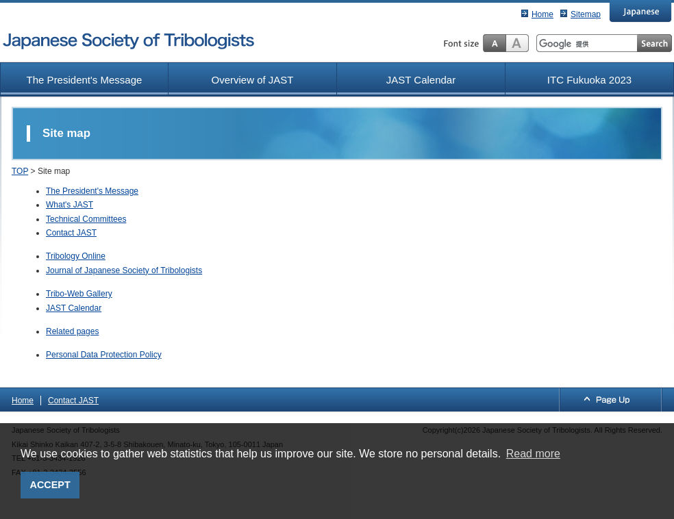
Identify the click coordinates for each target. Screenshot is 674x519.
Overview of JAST (252, 80)
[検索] (587, 44)
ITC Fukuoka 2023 (589, 80)
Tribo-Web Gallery (79, 294)
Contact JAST (71, 233)
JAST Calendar (420, 80)
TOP (20, 171)
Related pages (72, 331)
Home (542, 14)
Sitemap (586, 14)
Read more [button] (533, 453)
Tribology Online (75, 256)
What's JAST (69, 205)
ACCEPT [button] (50, 484)
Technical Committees (86, 219)
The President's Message (84, 80)
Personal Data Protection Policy (104, 354)
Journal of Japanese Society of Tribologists (124, 270)
